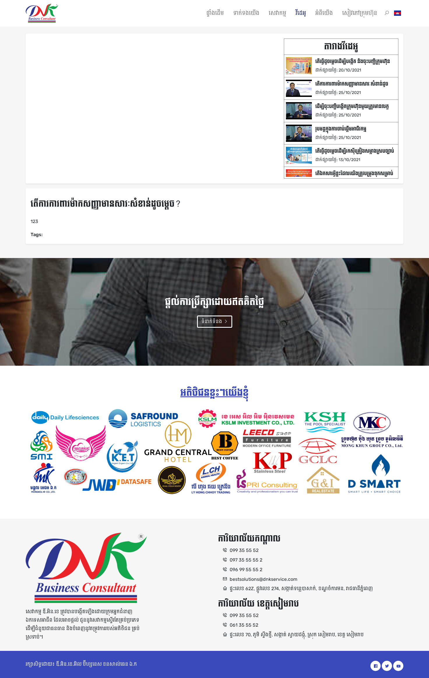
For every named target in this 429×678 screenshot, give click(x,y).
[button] (387, 13)
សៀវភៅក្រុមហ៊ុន (359, 13)
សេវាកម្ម (277, 13)
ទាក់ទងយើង (246, 13)
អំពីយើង (324, 13)
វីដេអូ (301, 13)
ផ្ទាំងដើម (215, 13)
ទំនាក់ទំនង (214, 321)
